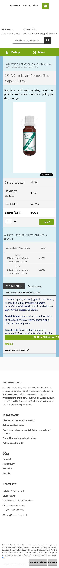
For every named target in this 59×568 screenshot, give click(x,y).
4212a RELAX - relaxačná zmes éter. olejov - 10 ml (17, 258)
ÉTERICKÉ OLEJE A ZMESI (20, 64)
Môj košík (7, 468)
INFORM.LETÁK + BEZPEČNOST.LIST (23, 292)
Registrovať (8, 463)
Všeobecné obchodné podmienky (19, 420)
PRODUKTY (7, 29)
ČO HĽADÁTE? (30, 29)
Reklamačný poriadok (13, 425)
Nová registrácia (30, 5)
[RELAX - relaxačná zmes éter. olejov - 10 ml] (29, 103)
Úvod (7, 64)
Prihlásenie (15, 5)
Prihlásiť (7, 459)
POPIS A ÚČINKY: (14, 286)
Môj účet (7, 473)
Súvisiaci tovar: (35, 286)
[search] (47, 40)
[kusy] (8, 221)
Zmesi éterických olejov (41, 64)
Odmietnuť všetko (38, 562)
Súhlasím (52, 562)
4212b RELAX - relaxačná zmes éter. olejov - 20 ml (17, 270)
